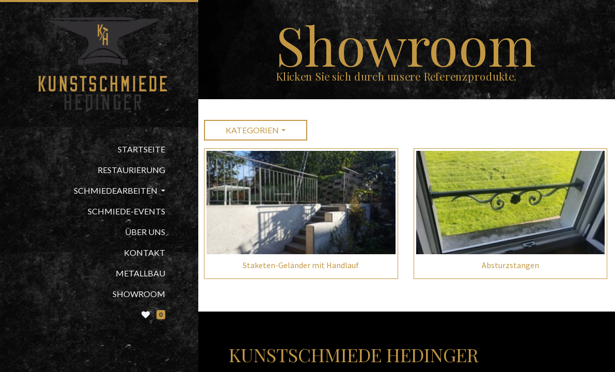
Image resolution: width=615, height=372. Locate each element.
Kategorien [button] (252, 130)
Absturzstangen (510, 265)
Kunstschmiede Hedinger (354, 354)
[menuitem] (99, 149)
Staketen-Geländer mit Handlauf (301, 265)
